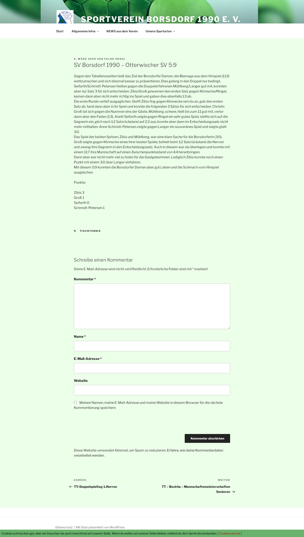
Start (60, 31)
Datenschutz (64, 527)
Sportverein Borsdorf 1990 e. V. (161, 19)
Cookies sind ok (229, 533)
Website (81, 381)
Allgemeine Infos (85, 31)
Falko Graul (115, 58)
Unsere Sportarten (161, 31)
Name (80, 337)
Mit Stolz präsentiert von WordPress (100, 527)
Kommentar (85, 279)
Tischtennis (90, 230)
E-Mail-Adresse (88, 359)
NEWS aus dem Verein (122, 31)
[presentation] (106, 423)
